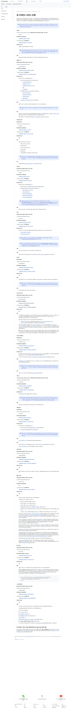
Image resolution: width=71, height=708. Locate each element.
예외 (48, 532)
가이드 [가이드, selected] (6, 6)
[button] (6, 8)
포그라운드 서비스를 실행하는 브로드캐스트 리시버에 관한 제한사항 (45, 157)
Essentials (12, 1)
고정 (21, 503)
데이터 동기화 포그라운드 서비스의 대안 (30, 163)
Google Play (33, 1)
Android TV (39, 279)
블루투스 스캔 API (35, 116)
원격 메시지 (50, 107)
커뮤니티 (40, 1)
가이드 (39, 11)
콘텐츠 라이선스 (29, 636)
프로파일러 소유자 (23, 614)
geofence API (43, 254)
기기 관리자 (21, 617)
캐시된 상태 (38, 519)
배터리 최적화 (25, 538)
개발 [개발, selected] (26, 1)
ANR (55, 520)
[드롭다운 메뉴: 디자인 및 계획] (23, 1)
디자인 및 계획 (20, 1)
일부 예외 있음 (53, 51)
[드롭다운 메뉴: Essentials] (15, 1)
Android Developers (19, 11)
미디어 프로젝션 (44, 107)
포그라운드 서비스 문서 (26, 542)
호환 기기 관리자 (42, 113)
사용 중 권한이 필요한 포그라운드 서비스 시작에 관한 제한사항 (33, 52)
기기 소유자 (22, 612)
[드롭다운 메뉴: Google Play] (36, 1)
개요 (2, 6)
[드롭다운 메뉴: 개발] (28, 1)
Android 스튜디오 (66, 1)
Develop (25, 11)
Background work (34, 11)
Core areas (29, 11)
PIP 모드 (29, 290)
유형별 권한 (23, 507)
